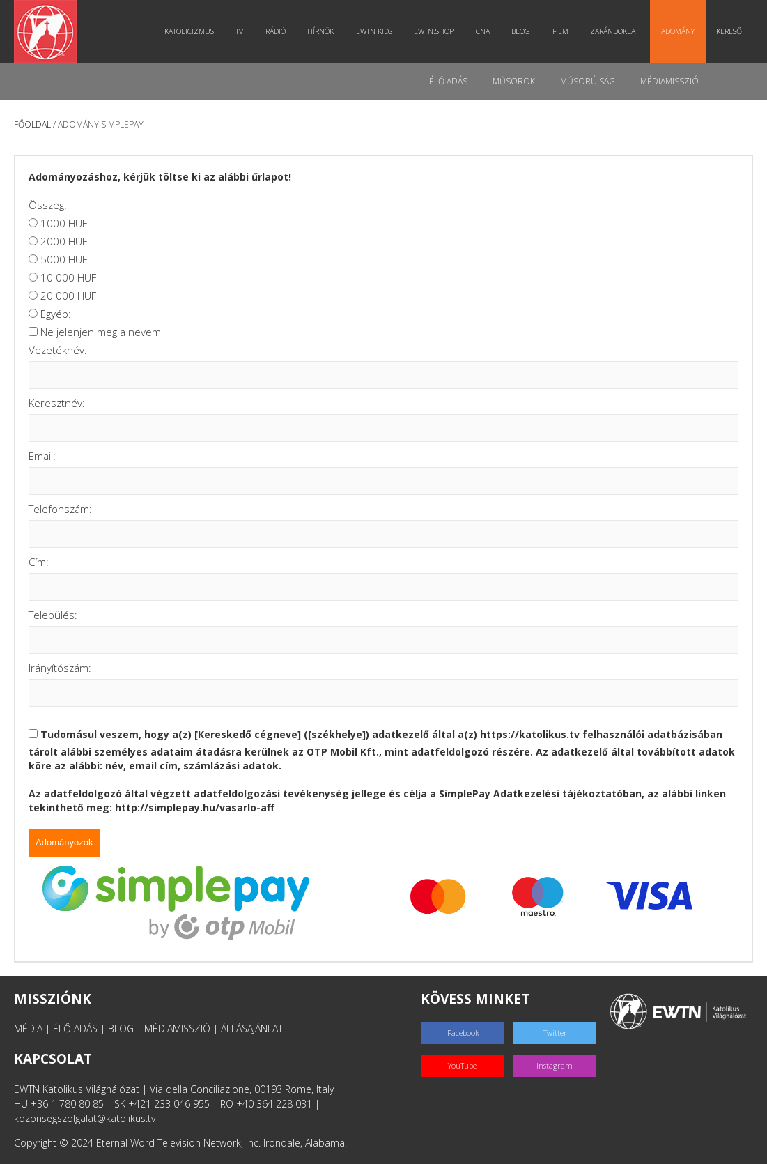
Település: (53, 615)
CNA (483, 31)
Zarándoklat (614, 31)
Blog (520, 31)
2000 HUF (63, 241)
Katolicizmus (189, 31)
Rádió (275, 31)
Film (560, 31)
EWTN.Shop (434, 31)
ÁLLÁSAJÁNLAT (252, 1028)
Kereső (729, 31)
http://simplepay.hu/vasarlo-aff (194, 807)
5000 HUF (63, 259)
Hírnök (320, 31)
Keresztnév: (57, 403)
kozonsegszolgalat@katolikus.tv (84, 1118)
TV (239, 31)
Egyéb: (55, 314)
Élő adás (448, 81)
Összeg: (48, 205)
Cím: (39, 562)
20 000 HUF (68, 296)
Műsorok (514, 81)
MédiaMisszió (669, 81)
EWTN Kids (374, 31)
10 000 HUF (68, 277)
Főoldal (32, 124)
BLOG (121, 1028)
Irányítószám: (60, 668)
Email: (42, 456)
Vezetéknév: (58, 350)
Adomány (678, 31)
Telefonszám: (60, 509)
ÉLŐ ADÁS (75, 1028)
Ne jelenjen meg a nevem (100, 332)
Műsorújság (587, 81)
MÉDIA (28, 1028)
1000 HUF (63, 223)
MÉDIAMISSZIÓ (177, 1028)
